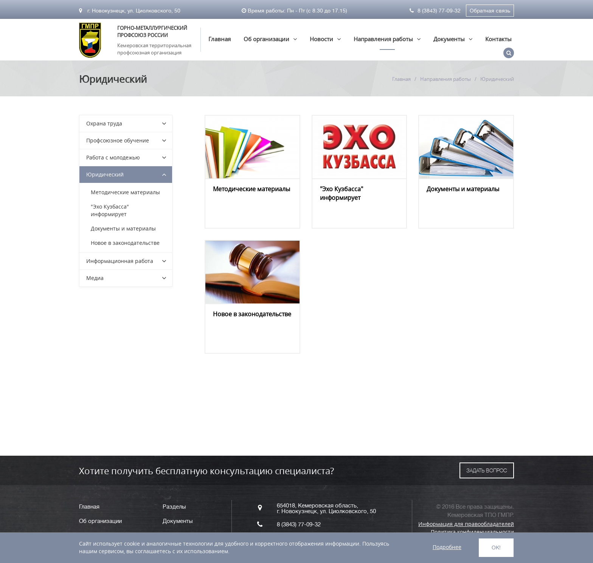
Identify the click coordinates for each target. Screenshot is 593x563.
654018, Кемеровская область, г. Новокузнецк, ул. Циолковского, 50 (326, 509)
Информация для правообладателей (466, 523)
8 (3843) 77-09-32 (435, 11)
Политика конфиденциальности (472, 531)
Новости (321, 39)
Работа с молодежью (113, 157)
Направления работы (383, 39)
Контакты (498, 39)
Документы (449, 39)
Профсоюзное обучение (117, 140)
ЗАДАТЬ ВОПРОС (486, 470)
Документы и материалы (463, 189)
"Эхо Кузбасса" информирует (341, 193)
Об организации (266, 39)
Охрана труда (104, 123)
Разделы (174, 507)
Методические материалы (251, 189)
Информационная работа (119, 260)
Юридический (105, 174)
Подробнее (447, 547)
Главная (219, 39)
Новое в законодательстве (252, 314)
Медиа (95, 278)
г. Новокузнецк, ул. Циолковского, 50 (129, 11)
